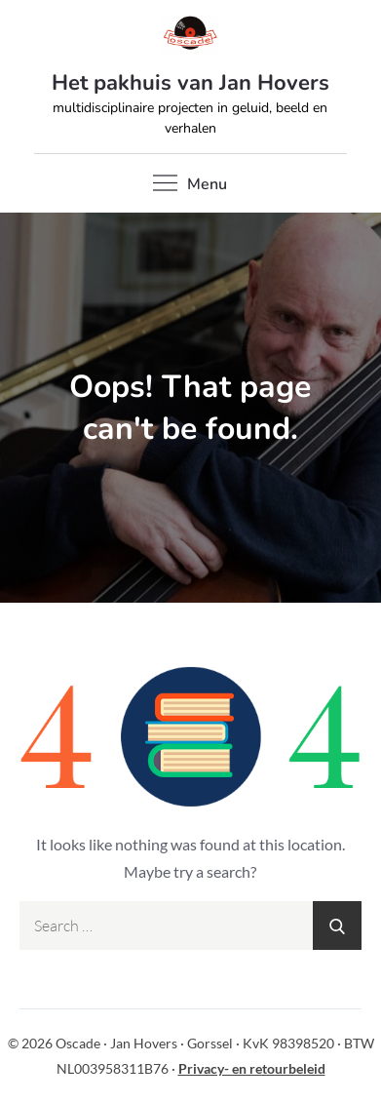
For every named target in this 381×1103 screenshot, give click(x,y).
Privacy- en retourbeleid (251, 1068)
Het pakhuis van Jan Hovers (190, 83)
